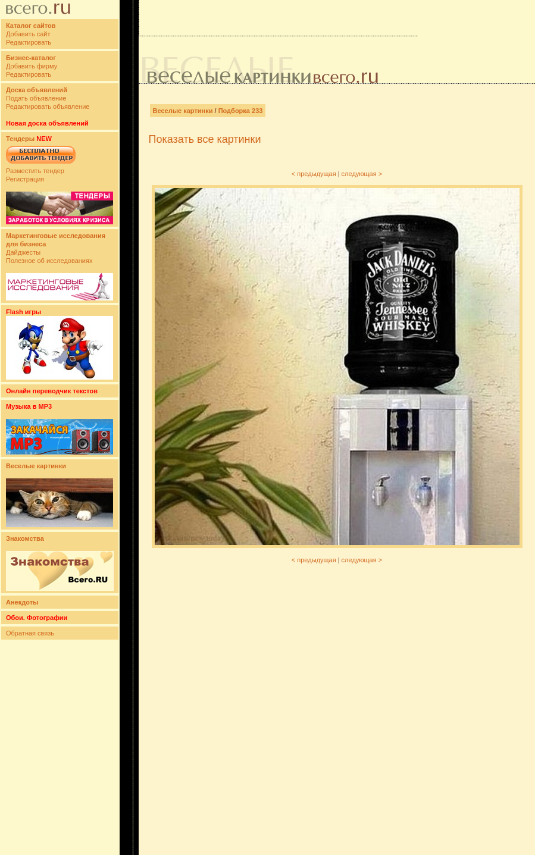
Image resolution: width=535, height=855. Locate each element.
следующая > (362, 173)
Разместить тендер (35, 170)
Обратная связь (30, 633)
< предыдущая (314, 173)
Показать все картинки (205, 139)
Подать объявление (36, 98)
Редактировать (28, 42)
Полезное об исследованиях (49, 260)
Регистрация (25, 179)
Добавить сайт (28, 33)
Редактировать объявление (47, 106)
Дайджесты (23, 252)
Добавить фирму (31, 66)
